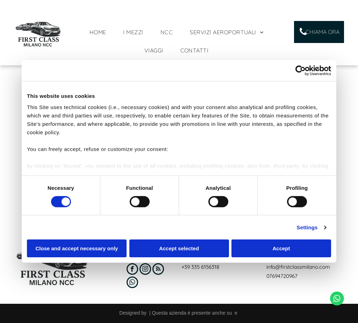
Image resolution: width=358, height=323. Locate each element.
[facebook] (132, 270)
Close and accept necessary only (77, 248)
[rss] (158, 270)
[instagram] (145, 270)
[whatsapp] (132, 283)
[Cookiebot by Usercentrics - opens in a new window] (300, 70)
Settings (307, 227)
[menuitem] (100, 32)
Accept (281, 248)
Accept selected (179, 248)
